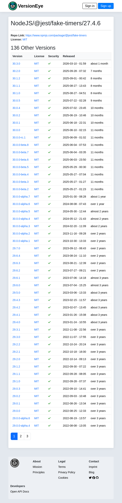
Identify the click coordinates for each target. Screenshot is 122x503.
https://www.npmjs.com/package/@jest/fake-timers (56, 35)
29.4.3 (16, 300)
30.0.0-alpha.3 (21, 226)
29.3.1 (16, 329)
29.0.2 (16, 396)
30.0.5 (16, 100)
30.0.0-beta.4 (20, 174)
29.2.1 (16, 351)
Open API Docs (19, 491)
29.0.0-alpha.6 (21, 418)
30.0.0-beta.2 (20, 189)
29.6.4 (16, 255)
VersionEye (30, 6)
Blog (91, 472)
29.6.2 (16, 270)
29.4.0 (16, 322)
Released (69, 56)
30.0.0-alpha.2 (21, 233)
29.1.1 (16, 373)
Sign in (90, 6)
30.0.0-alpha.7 (21, 196)
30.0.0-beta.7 (20, 152)
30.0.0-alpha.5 (21, 211)
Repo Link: (18, 35)
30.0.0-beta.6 (20, 159)
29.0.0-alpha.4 (21, 425)
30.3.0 (16, 63)
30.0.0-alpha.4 (21, 218)
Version (17, 56)
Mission (37, 466)
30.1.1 (16, 85)
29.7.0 (16, 248)
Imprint (93, 466)
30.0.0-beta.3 (20, 181)
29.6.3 (16, 263)
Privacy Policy (66, 472)
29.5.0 (16, 292)
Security (53, 56)
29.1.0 (16, 381)
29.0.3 (16, 388)
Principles (39, 472)
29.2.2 (16, 344)
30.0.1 (16, 122)
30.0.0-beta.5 (20, 167)
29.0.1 (16, 403)
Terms (62, 466)
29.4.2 (16, 307)
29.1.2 (16, 366)
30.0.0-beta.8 (20, 144)
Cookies (63, 477)
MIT (25, 39)
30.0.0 (16, 130)
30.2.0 (16, 71)
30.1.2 (16, 78)
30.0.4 (16, 107)
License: (16, 39)
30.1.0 (16, 93)
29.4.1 (16, 314)
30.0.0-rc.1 (19, 137)
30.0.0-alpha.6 (21, 204)
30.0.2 (16, 115)
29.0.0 (16, 410)
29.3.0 (16, 337)
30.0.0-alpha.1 (21, 240)
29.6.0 (16, 285)
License (39, 56)
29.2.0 (16, 359)
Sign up (106, 6)
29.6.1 (16, 277)
